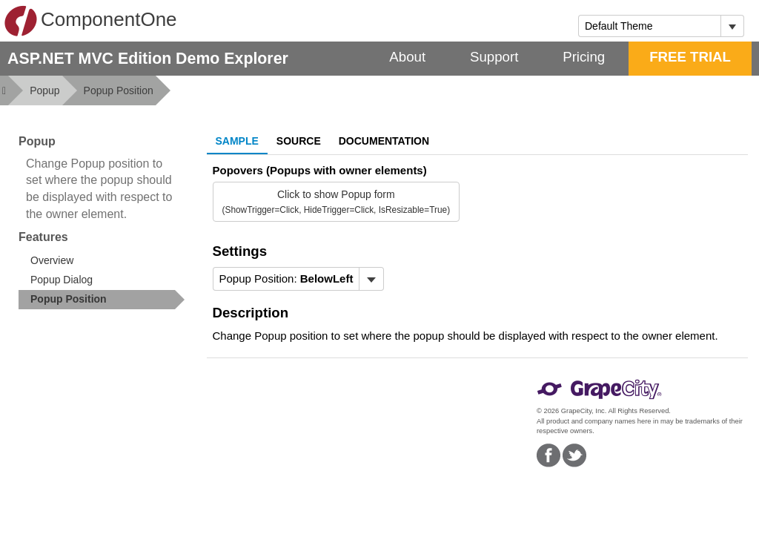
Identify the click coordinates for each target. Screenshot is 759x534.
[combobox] (649, 26)
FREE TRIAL (690, 57)
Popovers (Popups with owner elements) (320, 170)
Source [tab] (298, 141)
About (407, 57)
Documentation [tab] (384, 141)
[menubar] (299, 279)
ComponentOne (90, 21)
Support (494, 57)
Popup (44, 90)
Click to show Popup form (336, 201)
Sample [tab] (237, 141)
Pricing (584, 57)
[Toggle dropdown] (731, 26)
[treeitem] (102, 299)
